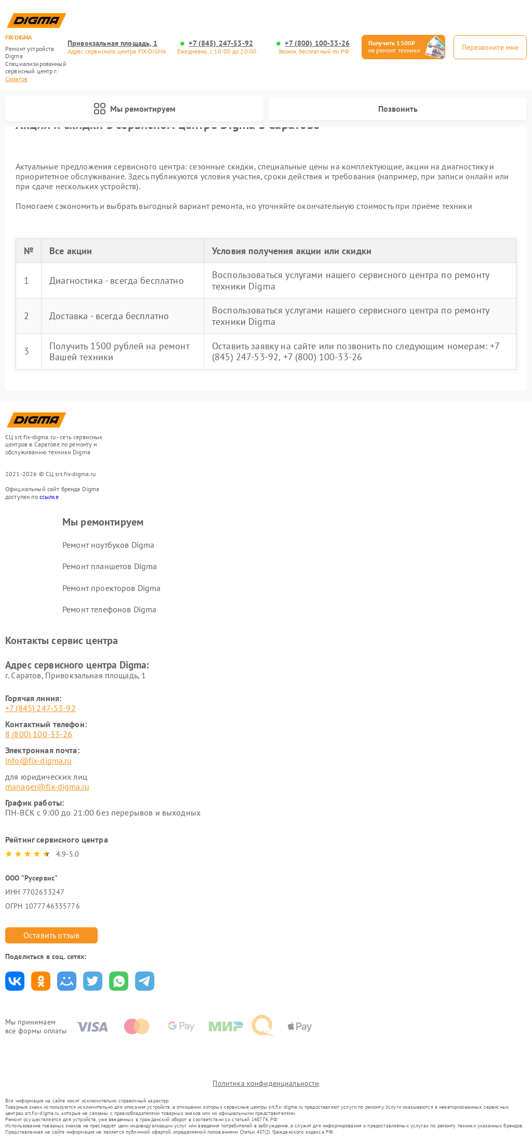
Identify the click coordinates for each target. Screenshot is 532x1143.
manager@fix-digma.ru (47, 786)
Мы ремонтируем (135, 108)
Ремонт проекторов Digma (111, 588)
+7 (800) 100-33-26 (317, 43)
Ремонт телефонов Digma (109, 609)
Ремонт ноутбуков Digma (108, 545)
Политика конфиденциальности (265, 1083)
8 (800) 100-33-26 (39, 734)
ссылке (49, 497)
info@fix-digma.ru (38, 760)
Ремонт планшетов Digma (109, 566)
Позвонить (398, 108)
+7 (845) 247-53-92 (221, 43)
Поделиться (14, 981)
